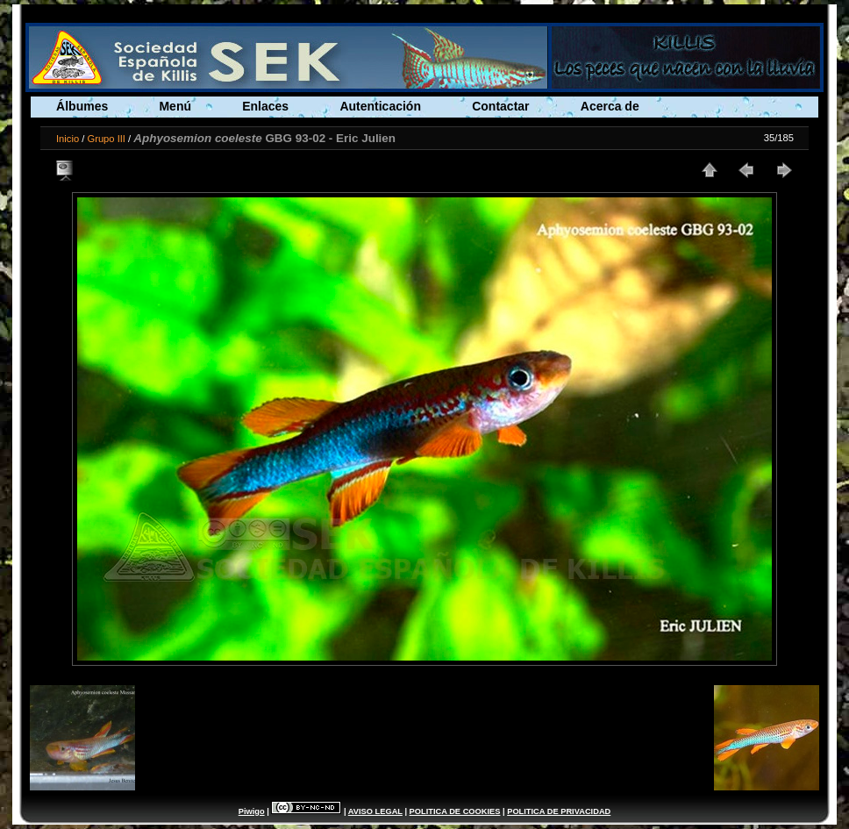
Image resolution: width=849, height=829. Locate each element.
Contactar (500, 106)
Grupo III (106, 138)
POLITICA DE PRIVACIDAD (558, 811)
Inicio (67, 138)
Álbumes (82, 106)
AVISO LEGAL (375, 811)
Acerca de (610, 106)
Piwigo (252, 811)
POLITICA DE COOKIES (455, 811)
